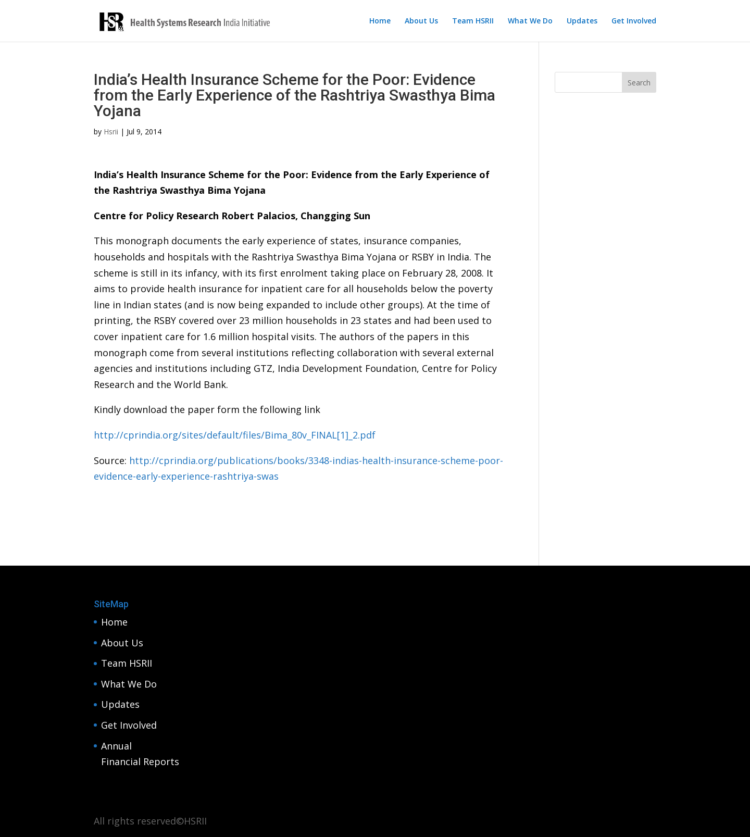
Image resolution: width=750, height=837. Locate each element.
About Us (421, 21)
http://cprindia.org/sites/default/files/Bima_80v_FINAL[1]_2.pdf (235, 435)
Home (380, 21)
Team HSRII (473, 21)
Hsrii (111, 131)
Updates (582, 21)
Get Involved (633, 21)
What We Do (530, 21)
